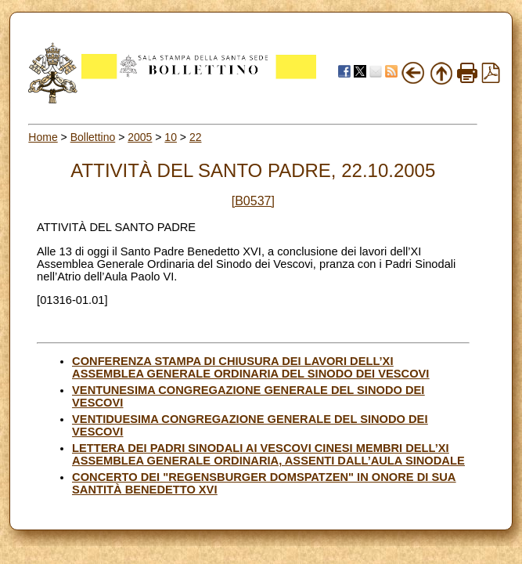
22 (195, 137)
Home (42, 137)
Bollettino (93, 137)
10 (170, 137)
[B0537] (253, 201)
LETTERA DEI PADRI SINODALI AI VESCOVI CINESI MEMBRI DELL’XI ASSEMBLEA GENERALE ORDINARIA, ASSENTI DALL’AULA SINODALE (268, 454)
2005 (140, 137)
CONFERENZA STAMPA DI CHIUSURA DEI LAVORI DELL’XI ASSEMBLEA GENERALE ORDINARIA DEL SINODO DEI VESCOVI (250, 367)
